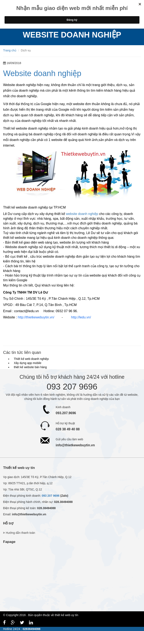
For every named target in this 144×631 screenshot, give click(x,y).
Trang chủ (9, 50)
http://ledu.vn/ (81, 317)
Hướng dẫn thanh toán (20, 532)
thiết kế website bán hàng (29, 367)
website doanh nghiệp (82, 214)
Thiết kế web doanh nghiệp (30, 358)
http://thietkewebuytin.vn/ (36, 317)
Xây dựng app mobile (26, 363)
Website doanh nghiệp (42, 73)
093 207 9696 (50, 495)
